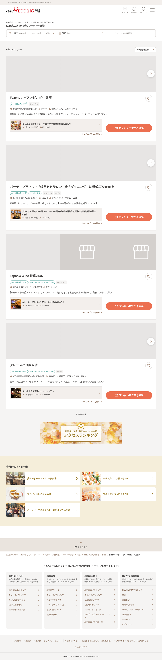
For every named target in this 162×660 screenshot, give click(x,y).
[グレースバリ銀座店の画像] (81, 341)
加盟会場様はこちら (90, 641)
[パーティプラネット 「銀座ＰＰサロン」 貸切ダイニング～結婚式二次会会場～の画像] (81, 163)
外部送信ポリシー (72, 641)
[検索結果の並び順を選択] (145, 49)
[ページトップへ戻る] (81, 544)
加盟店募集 (106, 641)
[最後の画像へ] (151, 73)
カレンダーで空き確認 (129, 128)
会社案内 (17, 641)
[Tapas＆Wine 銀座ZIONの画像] (81, 252)
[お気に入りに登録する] (148, 98)
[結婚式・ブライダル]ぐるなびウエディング (23, 555)
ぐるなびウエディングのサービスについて (130, 641)
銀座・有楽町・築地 (91, 555)
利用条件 (37, 641)
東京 (79, 555)
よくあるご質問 (80, 647)
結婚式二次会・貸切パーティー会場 (59, 555)
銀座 (104, 555)
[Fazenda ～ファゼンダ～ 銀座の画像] (81, 74)
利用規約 (27, 641)
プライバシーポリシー (53, 641)
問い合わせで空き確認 (129, 306)
